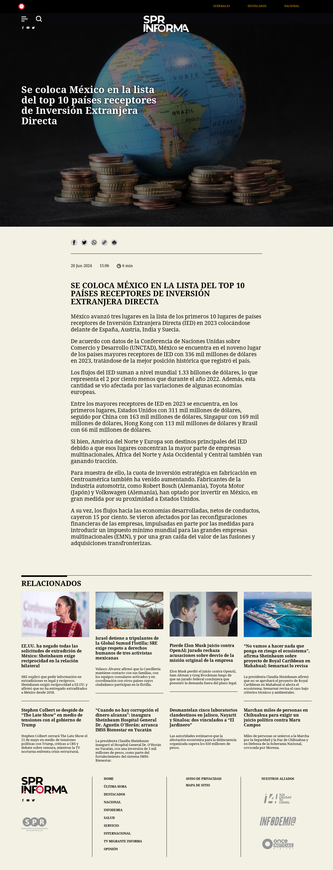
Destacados (275, 6)
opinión (111, 849)
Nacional (309, 6)
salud (109, 818)
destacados (114, 794)
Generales (239, 6)
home (109, 778)
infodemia (113, 810)
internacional (117, 833)
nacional (112, 802)
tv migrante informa (123, 841)
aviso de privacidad (203, 779)
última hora (115, 786)
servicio (111, 825)
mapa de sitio (198, 785)
